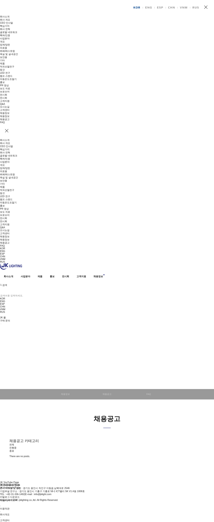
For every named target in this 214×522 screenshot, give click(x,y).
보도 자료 (5, 88)
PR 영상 (4, 85)
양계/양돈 (5, 44)
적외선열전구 (7, 66)
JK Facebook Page (10, 485)
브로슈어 (5, 91)
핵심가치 (5, 26)
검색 (3, 285)
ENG (148, 7)
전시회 (3, 95)
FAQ (2, 122)
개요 (2, 41)
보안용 (3, 57)
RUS (195, 7)
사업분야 (5, 38)
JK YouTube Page (9, 482)
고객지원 (5, 101)
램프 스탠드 (6, 76)
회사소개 (5, 16)
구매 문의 (5, 320)
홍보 (2, 82)
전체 (11, 444)
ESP (160, 7)
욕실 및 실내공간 (9, 54)
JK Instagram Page (10, 487)
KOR (136, 7)
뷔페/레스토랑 (7, 51)
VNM (184, 7)
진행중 (12, 448)
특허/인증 (5, 35)
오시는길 (5, 107)
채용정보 (5, 113)
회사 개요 (5, 19)
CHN (171, 7)
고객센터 (5, 110)
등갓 (2, 69)
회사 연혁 (5, 29)
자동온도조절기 (8, 79)
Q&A (2, 104)
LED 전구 (5, 73)
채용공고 (5, 119)
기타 (2, 60)
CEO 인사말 (6, 23)
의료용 (3, 48)
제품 (2, 63)
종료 (11, 451)
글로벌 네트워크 (8, 32)
